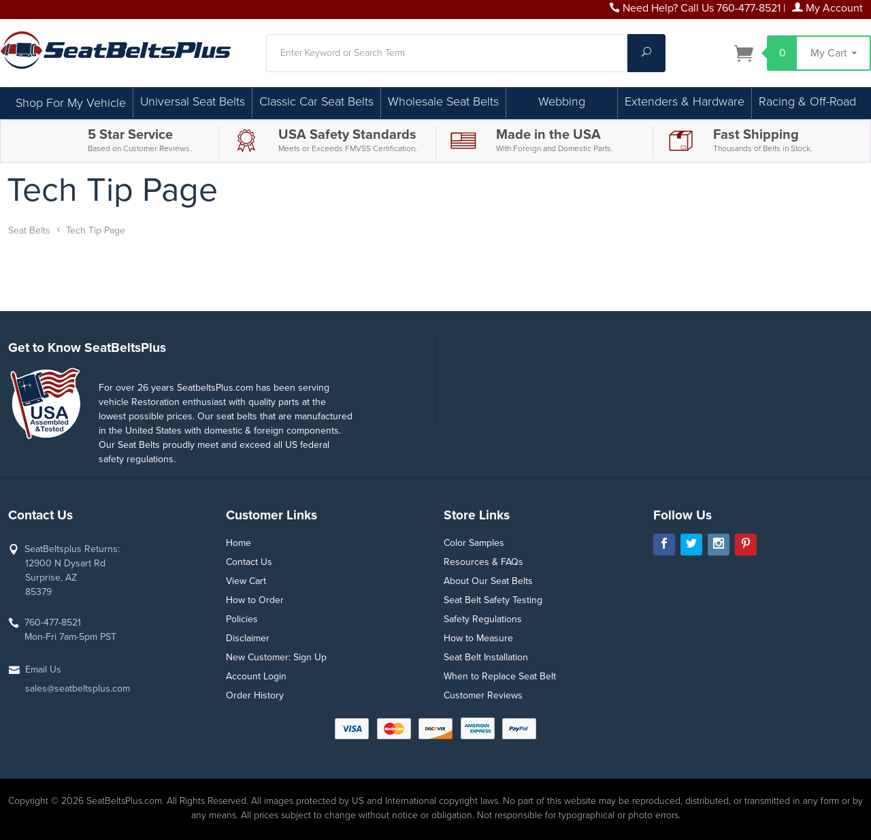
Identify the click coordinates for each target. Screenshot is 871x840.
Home (238, 543)
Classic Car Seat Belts (316, 101)
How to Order (255, 600)
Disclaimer (247, 638)
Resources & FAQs (483, 562)
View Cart (246, 581)
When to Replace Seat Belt (500, 676)
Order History (255, 695)
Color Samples (474, 543)
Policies (242, 619)
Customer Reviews (483, 695)
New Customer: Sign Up (276, 657)
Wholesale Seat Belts (443, 101)
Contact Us (249, 562)
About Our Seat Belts (488, 581)
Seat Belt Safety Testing (493, 600)
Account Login (256, 676)
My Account (827, 8)
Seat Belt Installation (486, 657)
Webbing (561, 101)
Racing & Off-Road (807, 101)
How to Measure (478, 638)
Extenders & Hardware (684, 101)
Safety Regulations (483, 619)
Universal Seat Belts (192, 101)
